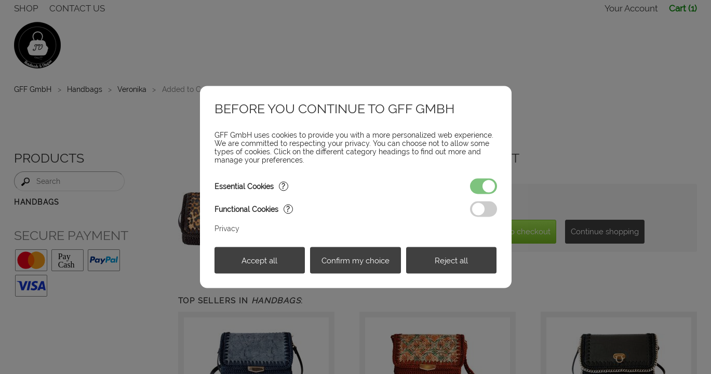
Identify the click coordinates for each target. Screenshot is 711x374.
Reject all (451, 260)
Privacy (226, 228)
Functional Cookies (253, 209)
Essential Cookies (251, 186)
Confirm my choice (355, 260)
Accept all (259, 260)
